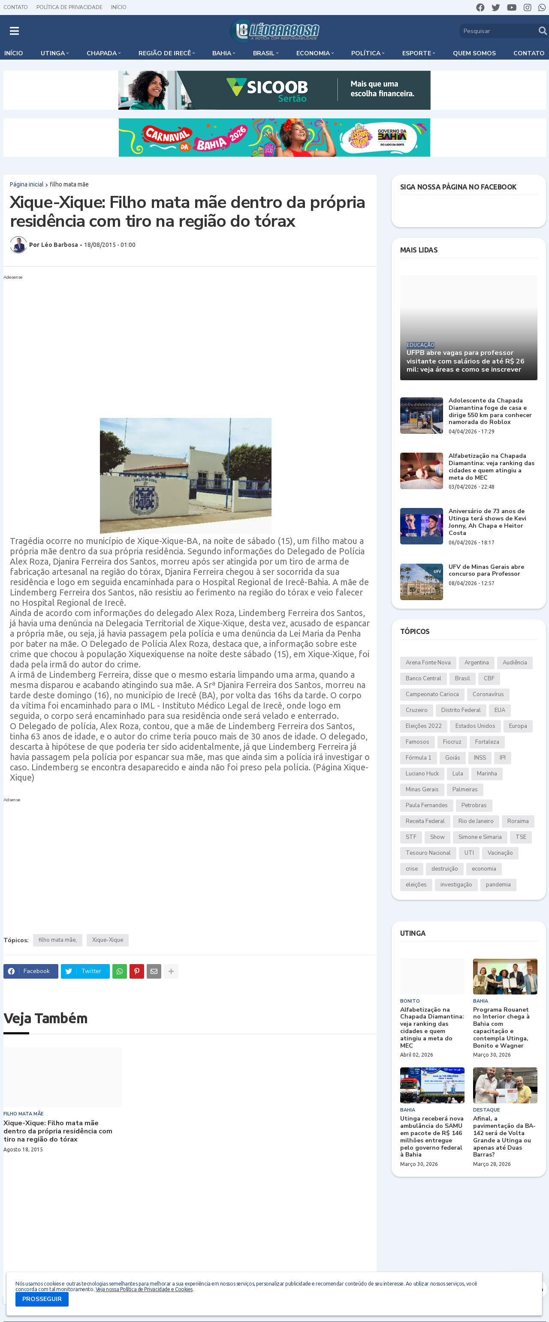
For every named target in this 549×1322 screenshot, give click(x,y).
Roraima (518, 821)
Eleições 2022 (424, 726)
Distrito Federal (461, 710)
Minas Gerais (422, 789)
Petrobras (474, 805)
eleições (416, 885)
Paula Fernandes (427, 805)
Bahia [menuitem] (221, 53)
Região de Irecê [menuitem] (165, 53)
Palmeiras (465, 789)
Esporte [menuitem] (416, 53)
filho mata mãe (69, 184)
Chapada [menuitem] (102, 53)
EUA (500, 710)
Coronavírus (488, 694)
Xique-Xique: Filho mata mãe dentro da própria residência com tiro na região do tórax (57, 1131)
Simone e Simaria (480, 837)
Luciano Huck (422, 774)
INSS (480, 758)
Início (119, 7)
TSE (521, 837)
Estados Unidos (475, 726)
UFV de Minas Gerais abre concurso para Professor (486, 571)
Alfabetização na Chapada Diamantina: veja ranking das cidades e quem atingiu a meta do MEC (491, 467)
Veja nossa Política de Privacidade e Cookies (144, 1289)
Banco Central (423, 678)
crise (412, 869)
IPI (503, 758)
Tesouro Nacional (428, 853)
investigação (456, 885)
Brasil (462, 678)
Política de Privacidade (69, 7)
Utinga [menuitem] (53, 53)
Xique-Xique (107, 940)
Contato (15, 7)
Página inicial (27, 184)
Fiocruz (452, 742)
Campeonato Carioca (432, 694)
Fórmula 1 (418, 758)
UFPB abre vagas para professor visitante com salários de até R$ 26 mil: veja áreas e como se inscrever (466, 361)
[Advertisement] (181, 343)
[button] (14, 31)
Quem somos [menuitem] (474, 53)
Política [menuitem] (365, 53)
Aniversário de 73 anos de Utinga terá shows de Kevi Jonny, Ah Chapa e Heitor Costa (487, 522)
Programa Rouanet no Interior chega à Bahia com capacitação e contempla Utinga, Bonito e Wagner (501, 1028)
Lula (457, 774)
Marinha (487, 774)
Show (437, 837)
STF (411, 837)
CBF (489, 678)
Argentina (477, 663)
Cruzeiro (417, 710)
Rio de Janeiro (476, 821)
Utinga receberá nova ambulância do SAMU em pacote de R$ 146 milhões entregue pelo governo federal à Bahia (432, 1137)
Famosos (417, 742)
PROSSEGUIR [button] (42, 1299)
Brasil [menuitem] (263, 53)
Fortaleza (487, 742)
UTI (469, 853)
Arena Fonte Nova (428, 663)
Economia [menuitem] (313, 53)
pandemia (498, 885)
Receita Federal (425, 821)
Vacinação (500, 853)
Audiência (515, 663)
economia (484, 869)
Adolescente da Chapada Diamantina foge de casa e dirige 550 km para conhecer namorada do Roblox (490, 411)
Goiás (452, 758)
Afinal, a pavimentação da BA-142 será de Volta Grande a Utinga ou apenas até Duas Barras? (504, 1137)
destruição (444, 869)
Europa (518, 726)
